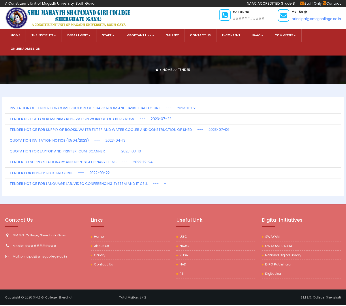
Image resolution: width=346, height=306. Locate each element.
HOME (15, 35)
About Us (101, 245)
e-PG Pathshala (278, 264)
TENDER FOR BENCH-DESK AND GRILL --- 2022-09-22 (60, 172)
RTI (182, 273)
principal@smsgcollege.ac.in (316, 18)
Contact (332, 3)
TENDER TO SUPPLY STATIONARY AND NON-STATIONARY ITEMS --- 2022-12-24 (81, 162)
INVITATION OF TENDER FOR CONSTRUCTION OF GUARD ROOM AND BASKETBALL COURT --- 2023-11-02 (103, 108)
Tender (184, 69)
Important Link (140, 35)
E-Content (231, 35)
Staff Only (311, 3)
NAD (183, 264)
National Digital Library (283, 255)
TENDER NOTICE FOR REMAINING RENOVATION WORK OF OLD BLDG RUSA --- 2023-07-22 (90, 118)
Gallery (172, 35)
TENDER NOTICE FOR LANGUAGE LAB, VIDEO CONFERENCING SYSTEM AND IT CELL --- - (88, 183)
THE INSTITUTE (43, 35)
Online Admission (25, 48)
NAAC (257, 35)
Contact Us (200, 35)
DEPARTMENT (79, 35)
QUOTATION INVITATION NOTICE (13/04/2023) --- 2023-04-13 (67, 140)
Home (168, 69)
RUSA (184, 255)
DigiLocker (273, 273)
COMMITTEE (285, 35)
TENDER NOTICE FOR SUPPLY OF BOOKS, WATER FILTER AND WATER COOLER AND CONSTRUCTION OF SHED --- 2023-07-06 (119, 129)
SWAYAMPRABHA (278, 245)
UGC (183, 236)
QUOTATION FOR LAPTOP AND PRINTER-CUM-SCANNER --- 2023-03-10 (75, 151)
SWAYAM (272, 236)
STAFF (108, 35)
